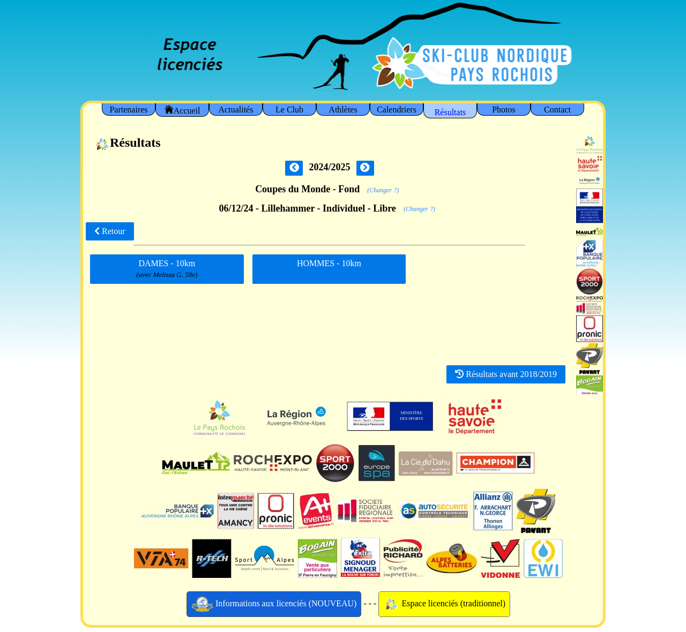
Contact (557, 109)
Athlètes (343, 109)
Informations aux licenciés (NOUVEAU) (274, 604)
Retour (109, 231)
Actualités (236, 109)
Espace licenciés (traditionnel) (444, 604)
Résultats (450, 112)
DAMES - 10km (166, 269)
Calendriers (396, 109)
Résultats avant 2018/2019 (506, 374)
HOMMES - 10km (329, 267)
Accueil (182, 110)
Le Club (289, 109)
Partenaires (128, 109)
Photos (504, 109)
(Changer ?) (383, 190)
